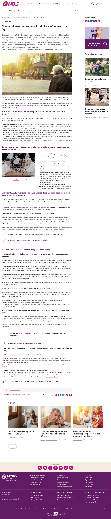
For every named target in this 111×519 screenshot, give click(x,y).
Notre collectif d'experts (64, 487)
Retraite (87, 85)
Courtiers (61, 500)
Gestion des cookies (101, 509)
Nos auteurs (88, 487)
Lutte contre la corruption (89, 509)
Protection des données (60, 509)
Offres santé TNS (91, 500)
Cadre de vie (11, 437)
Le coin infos (66, 4)
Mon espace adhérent (64, 495)
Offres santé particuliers (93, 495)
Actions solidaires (6, 395)
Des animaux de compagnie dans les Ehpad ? (21, 432)
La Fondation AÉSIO (36, 495)
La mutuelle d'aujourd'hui (37, 475)
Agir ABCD (10, 262)
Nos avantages (90, 502)
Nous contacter (7, 492)
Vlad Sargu (17, 180)
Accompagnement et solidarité (35, 11)
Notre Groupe (21, 395)
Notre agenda (89, 478)
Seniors (28, 395)
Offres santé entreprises (93, 498)
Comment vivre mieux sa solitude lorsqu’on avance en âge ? (62, 11)
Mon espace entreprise (65, 498)
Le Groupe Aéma (35, 500)
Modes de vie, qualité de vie (92, 117)
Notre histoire (61, 475)
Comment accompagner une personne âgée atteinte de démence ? (53, 434)
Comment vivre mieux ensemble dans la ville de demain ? (96, 111)
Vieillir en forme (77, 440)
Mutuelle (14, 395)
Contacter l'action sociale (10, 499)
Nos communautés (63, 482)
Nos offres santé (77, 4)
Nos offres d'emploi (35, 484)
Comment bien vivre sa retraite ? (95, 80)
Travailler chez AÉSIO (35, 482)
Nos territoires (61, 484)
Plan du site (7, 509)
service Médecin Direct (30, 333)
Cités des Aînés (11, 359)
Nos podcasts (89, 482)
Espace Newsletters (91, 480)
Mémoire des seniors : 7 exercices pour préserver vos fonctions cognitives (86, 434)
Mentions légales (16, 509)
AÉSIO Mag (56, 4)
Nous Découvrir (32, 4)
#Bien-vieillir (21, 11)
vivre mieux (24, 105)
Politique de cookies (48, 509)
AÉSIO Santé (34, 498)
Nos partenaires (62, 480)
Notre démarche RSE (35, 480)
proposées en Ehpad (52, 377)
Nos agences (6, 495)
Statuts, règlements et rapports (74, 509)
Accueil (5, 11)
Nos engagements (45, 4)
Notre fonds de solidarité (36, 478)
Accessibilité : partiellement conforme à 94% (31, 509)
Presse (4, 497)
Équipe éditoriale (15, 390)
